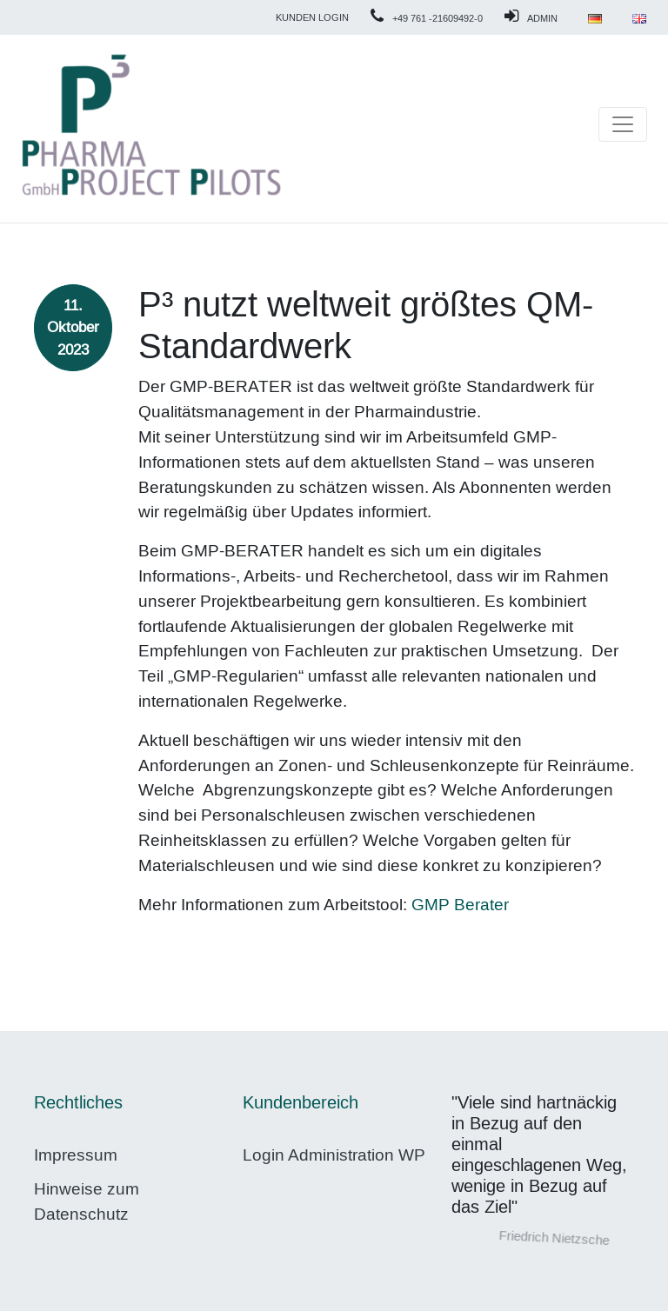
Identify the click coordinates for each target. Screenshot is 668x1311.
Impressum (75, 1155)
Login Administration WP (334, 1155)
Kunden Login (312, 17)
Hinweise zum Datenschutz (86, 1201)
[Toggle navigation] (622, 124)
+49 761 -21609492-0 (437, 18)
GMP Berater (460, 904)
